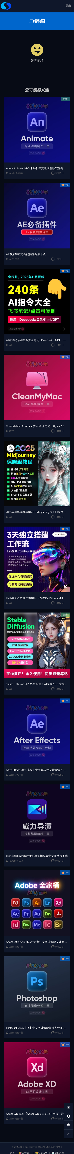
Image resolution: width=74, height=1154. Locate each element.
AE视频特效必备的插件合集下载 (26, 254)
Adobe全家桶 (16, 173)
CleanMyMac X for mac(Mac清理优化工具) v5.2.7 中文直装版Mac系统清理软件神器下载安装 (37, 426)
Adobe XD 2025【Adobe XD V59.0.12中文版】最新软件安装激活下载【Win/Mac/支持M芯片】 (37, 1113)
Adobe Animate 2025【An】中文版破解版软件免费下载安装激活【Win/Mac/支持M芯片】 (37, 168)
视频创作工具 (16, 860)
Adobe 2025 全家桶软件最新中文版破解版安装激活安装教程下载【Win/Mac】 (37, 941)
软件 (11, 431)
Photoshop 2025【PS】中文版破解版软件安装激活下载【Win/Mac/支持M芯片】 (37, 1027)
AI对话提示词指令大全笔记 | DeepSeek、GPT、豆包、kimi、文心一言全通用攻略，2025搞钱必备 (37, 340)
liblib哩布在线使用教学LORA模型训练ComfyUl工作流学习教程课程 (37, 598)
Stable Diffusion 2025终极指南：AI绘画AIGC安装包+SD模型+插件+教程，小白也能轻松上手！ (37, 684)
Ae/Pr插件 (14, 259)
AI (10, 345)
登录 (68, 5)
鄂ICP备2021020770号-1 (50, 1147)
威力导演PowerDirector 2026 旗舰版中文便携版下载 (37, 856)
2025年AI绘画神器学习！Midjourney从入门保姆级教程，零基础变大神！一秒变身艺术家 (37, 512)
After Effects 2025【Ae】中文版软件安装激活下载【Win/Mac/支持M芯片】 (37, 770)
